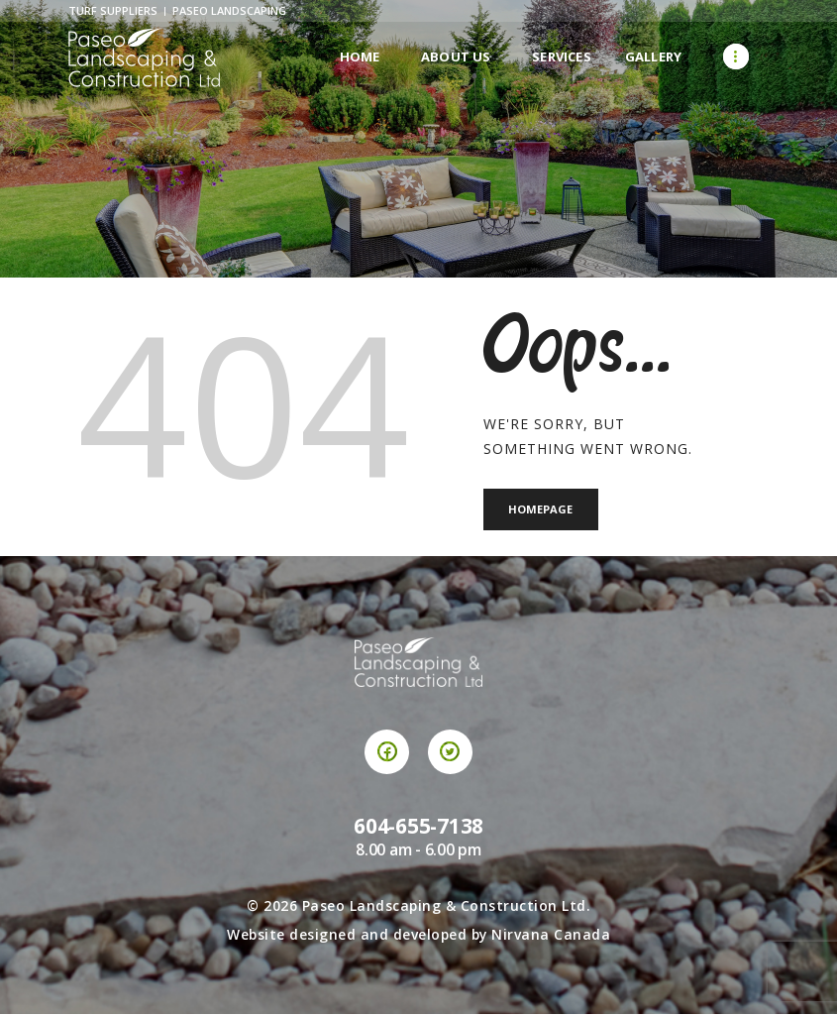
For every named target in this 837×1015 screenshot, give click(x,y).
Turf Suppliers (112, 10)
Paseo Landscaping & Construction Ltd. (446, 907)
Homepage (543, 510)
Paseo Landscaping (229, 10)
